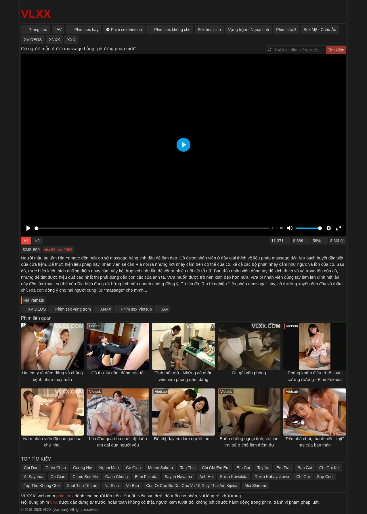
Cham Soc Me (85, 476)
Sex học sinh (209, 29)
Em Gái (243, 467)
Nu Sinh (111, 485)
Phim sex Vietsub (136, 309)
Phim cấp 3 (286, 29)
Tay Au (263, 467)
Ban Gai (305, 467)
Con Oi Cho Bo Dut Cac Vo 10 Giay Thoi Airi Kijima (191, 485)
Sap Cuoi (325, 476)
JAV (165, 309)
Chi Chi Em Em (216, 467)
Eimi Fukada (146, 476)
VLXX (36, 13)
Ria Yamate (33, 300)
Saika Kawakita (234, 476)
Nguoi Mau (109, 467)
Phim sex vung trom (73, 309)
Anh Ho (206, 476)
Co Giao (133, 467)
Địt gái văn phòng (249, 372)
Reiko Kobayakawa (272, 476)
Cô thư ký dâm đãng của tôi (118, 372)
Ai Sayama (33, 476)
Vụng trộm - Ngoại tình (248, 29)
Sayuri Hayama (178, 476)
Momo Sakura (160, 467)
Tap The (187, 467)
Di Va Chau (56, 467)
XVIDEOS (37, 309)
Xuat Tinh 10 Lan (82, 485)
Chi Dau (31, 467)
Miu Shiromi (255, 485)
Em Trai (283, 467)
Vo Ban (132, 485)
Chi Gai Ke (329, 467)
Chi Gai (303, 476)
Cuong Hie (82, 467)
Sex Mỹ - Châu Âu (320, 29)
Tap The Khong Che (42, 485)
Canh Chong (116, 476)
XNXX (105, 309)
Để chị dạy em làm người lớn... (183, 438)
